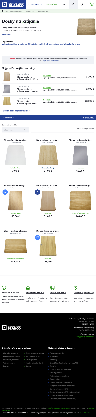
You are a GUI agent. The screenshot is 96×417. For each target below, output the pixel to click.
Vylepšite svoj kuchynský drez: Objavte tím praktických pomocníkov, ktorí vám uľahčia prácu (41, 44)
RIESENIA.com (85, 413)
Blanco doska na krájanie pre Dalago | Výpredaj (16, 185)
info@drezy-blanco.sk (85, 337)
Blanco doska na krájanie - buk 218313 (49, 185)
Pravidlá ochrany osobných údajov (58, 408)
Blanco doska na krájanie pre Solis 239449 (49, 140)
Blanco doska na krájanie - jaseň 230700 (49, 231)
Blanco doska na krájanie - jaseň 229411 (16, 231)
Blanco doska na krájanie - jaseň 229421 (81, 185)
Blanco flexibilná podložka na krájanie (16, 140)
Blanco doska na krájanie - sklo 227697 (81, 140)
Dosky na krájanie (23, 74)
